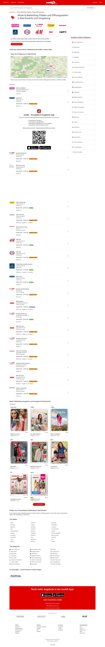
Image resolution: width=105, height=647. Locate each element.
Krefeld (53, 541)
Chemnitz (53, 537)
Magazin (95, 2)
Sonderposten (55, 551)
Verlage (38, 628)
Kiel (52, 539)
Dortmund (12, 535)
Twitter (60, 628)
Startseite (17, 627)
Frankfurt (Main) (13, 531)
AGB (81, 631)
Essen (11, 539)
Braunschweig (54, 535)
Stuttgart (12, 533)
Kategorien (21, 2)
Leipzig (32, 525)
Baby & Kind (75, 47)
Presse (81, 628)
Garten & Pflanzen (77, 77)
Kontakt (38, 631)
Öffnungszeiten (18, 628)
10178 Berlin (90, 8)
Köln (11, 529)
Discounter (75, 62)
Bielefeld (32, 535)
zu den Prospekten (17, 44)
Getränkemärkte (77, 87)
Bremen (11, 541)
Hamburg (12, 525)
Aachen (53, 531)
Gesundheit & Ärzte (77, 82)
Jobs (81, 627)
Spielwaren (75, 127)
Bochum (32, 531)
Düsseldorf (12, 537)
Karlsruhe (53, 522)
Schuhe (75, 122)
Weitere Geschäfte (77, 152)
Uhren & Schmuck (77, 142)
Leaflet (53, 77)
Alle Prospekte (39, 504)
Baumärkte (75, 52)
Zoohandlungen (76, 147)
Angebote (17, 631)
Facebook (60, 627)
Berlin (56, 3)
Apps (100, 2)
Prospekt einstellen (41, 627)
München (12, 527)
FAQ (38, 630)
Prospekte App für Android (52, 603)
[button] (65, 58)
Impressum (82, 633)
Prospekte (6, 2)
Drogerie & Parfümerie (78, 67)
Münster (32, 541)
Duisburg (32, 529)
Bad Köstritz (12, 12)
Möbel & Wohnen (77, 97)
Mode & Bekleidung (77, 102)
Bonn (32, 537)
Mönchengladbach (55, 533)
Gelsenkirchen (54, 529)
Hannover (33, 522)
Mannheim (33, 539)
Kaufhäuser (75, 92)
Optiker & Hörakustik (78, 107)
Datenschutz (83, 630)
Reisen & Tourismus (77, 112)
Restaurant (75, 117)
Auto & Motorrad (77, 42)
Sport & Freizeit (76, 132)
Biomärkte (75, 57)
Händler (13, 2)
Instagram (60, 630)
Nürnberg (33, 527)
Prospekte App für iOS (52, 605)
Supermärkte (76, 137)
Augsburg (53, 527)
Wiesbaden (54, 525)
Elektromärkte (76, 72)
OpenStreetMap (59, 77)
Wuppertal (33, 533)
